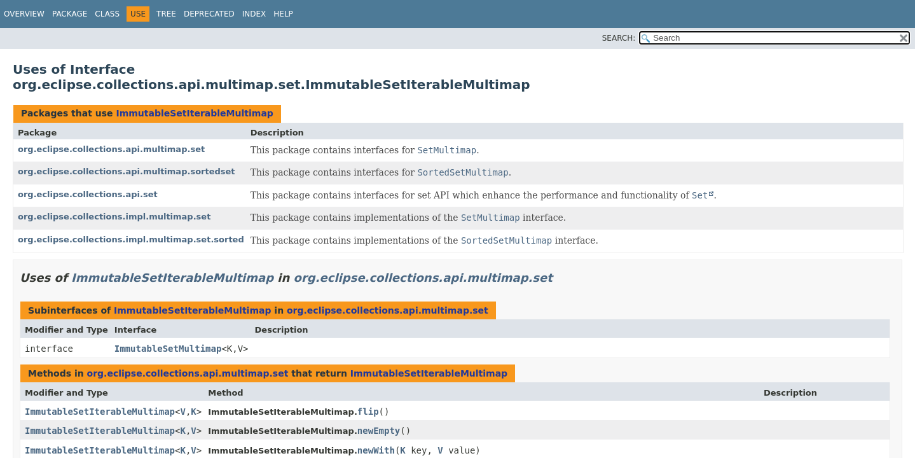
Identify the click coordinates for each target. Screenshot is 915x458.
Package (69, 14)
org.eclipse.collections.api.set (88, 194)
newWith (376, 450)
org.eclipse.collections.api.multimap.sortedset (126, 171)
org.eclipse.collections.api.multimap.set (111, 149)
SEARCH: (619, 38)
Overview (24, 14)
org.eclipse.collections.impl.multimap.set (114, 216)
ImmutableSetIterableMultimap (194, 113)
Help (283, 14)
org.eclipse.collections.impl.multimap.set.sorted (131, 239)
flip (368, 411)
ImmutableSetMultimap (168, 349)
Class (107, 14)
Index (254, 14)
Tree (166, 14)
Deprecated (209, 14)
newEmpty (378, 431)
